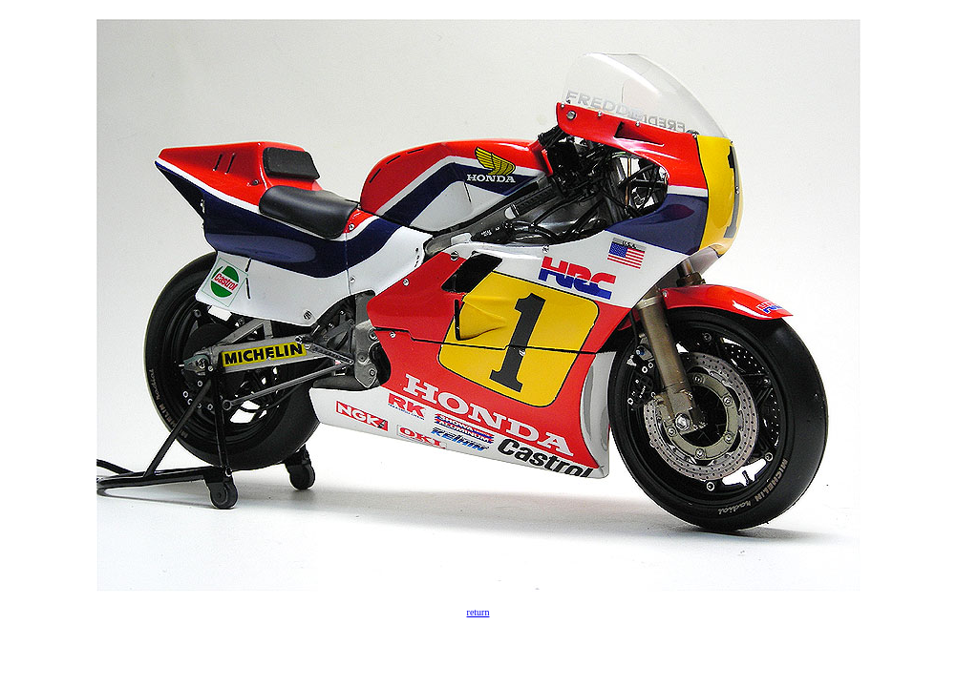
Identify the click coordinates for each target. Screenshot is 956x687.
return (478, 612)
